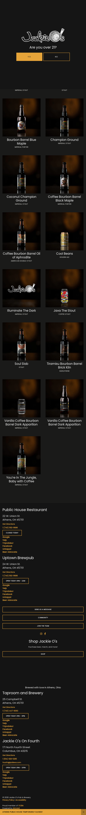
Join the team (43, 626)
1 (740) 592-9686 (10, 527)
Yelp (4, 540)
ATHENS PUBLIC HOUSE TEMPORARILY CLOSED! (22, 812)
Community (43, 618)
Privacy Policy (8, 800)
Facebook (7, 546)
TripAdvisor (7, 543)
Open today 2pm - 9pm (15, 716)
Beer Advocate (9, 552)
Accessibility (21, 800)
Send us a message (43, 609)
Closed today (12, 533)
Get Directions (8, 524)
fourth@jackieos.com (11, 762)
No (56, 56)
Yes (29, 56)
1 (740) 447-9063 (10, 711)
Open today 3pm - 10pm (16, 768)
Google (6, 537)
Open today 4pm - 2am (15, 581)
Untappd (6, 549)
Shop (43, 654)
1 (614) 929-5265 (9, 759)
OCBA (20, 805)
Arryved (16, 808)
